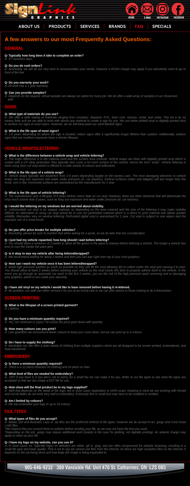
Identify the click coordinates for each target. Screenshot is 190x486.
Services (90, 26)
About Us (29, 26)
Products (60, 26)
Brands (117, 26)
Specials (161, 26)
